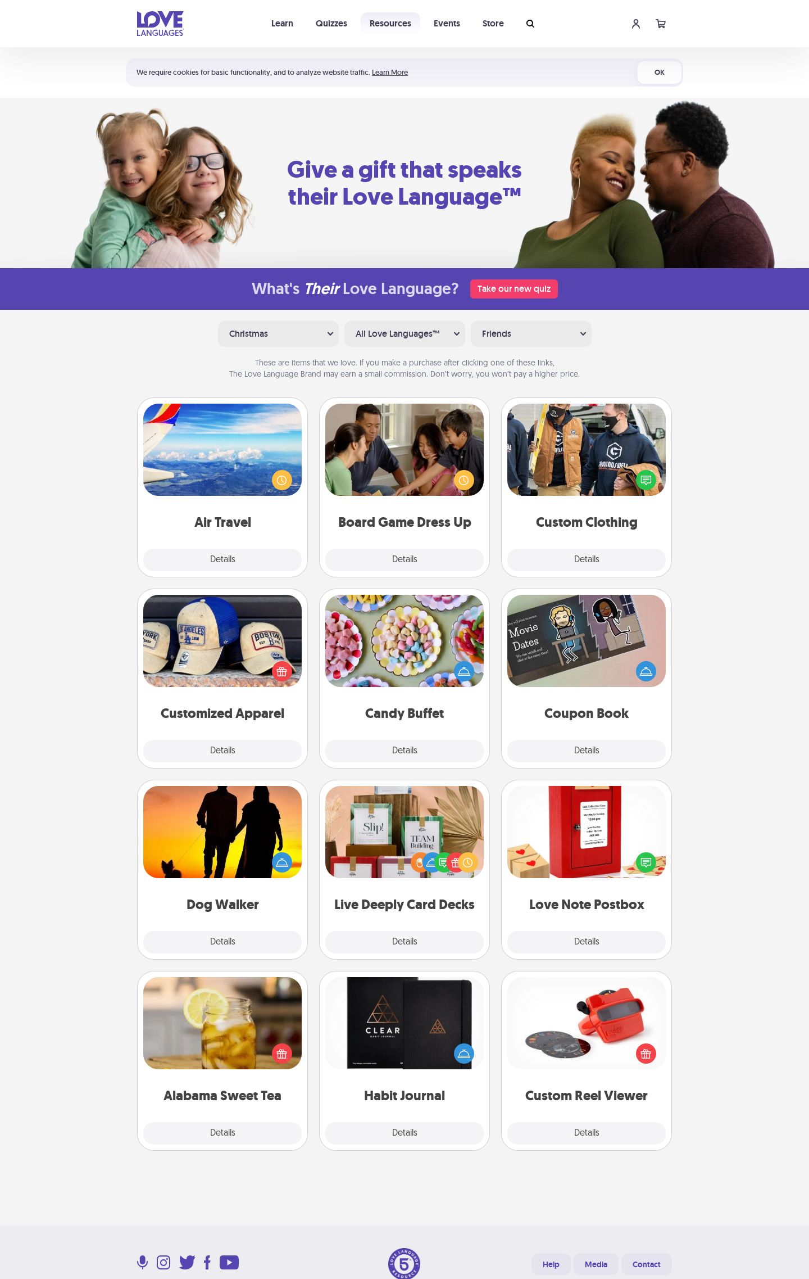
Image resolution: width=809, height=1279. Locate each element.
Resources (390, 23)
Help (551, 1264)
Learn (282, 23)
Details (222, 559)
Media (596, 1264)
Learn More (390, 72)
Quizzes (331, 23)
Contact (647, 1264)
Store (493, 23)
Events (447, 23)
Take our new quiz (514, 289)
